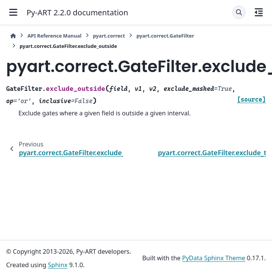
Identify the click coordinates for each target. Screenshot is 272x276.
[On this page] (259, 12)
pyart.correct (109, 35)
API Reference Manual (54, 35)
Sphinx (58, 265)
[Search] (238, 12)
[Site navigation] (13, 12)
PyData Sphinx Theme (213, 258)
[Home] (13, 36)
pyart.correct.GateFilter (165, 35)
